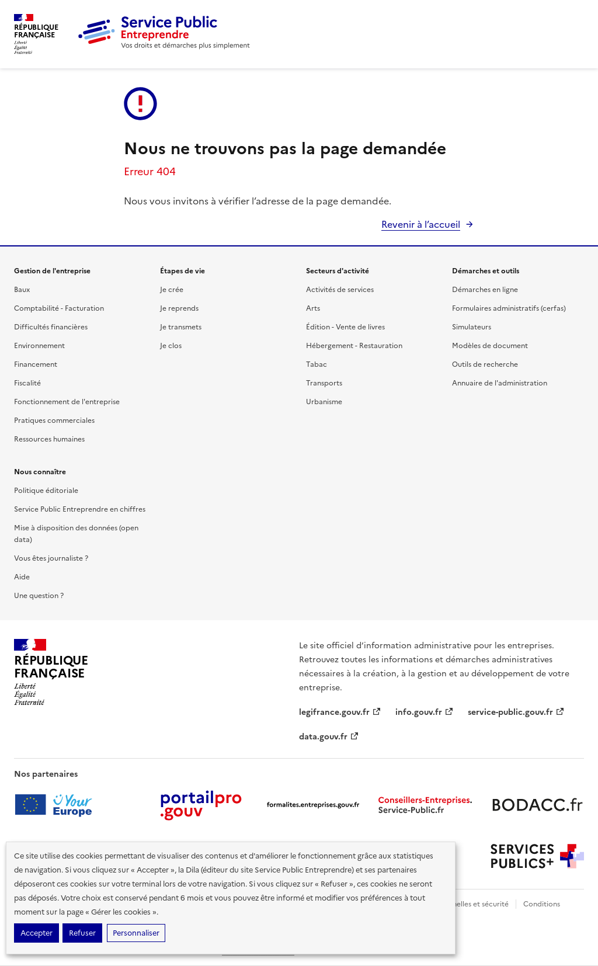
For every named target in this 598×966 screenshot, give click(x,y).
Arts (313, 308)
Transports (324, 383)
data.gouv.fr (329, 737)
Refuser (82, 933)
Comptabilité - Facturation (59, 308)
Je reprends (179, 308)
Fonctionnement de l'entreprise (67, 402)
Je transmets (180, 327)
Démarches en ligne (485, 289)
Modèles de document (490, 345)
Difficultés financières (51, 327)
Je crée (171, 289)
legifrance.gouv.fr (340, 712)
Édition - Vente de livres (345, 327)
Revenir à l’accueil (420, 224)
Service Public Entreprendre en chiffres (79, 509)
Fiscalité (27, 383)
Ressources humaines (49, 439)
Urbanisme (324, 402)
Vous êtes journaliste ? (51, 558)
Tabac (316, 364)
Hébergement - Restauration (354, 345)
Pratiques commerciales (54, 420)
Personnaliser (136, 933)
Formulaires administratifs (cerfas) (509, 308)
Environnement (39, 345)
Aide (22, 577)
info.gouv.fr (424, 712)
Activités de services (340, 289)
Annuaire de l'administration (499, 383)
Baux (22, 289)
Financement (35, 364)
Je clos (171, 345)
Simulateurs (471, 327)
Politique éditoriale (46, 490)
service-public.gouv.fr (516, 712)
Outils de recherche (485, 364)
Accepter (36, 933)
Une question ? (39, 595)
